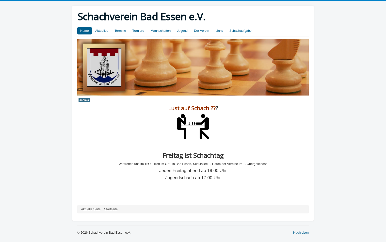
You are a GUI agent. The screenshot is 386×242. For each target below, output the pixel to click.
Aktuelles (101, 30)
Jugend (182, 30)
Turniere (138, 30)
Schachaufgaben (241, 30)
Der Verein (201, 30)
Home (84, 30)
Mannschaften (161, 30)
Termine (120, 30)
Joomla (84, 99)
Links (219, 30)
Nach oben (301, 232)
